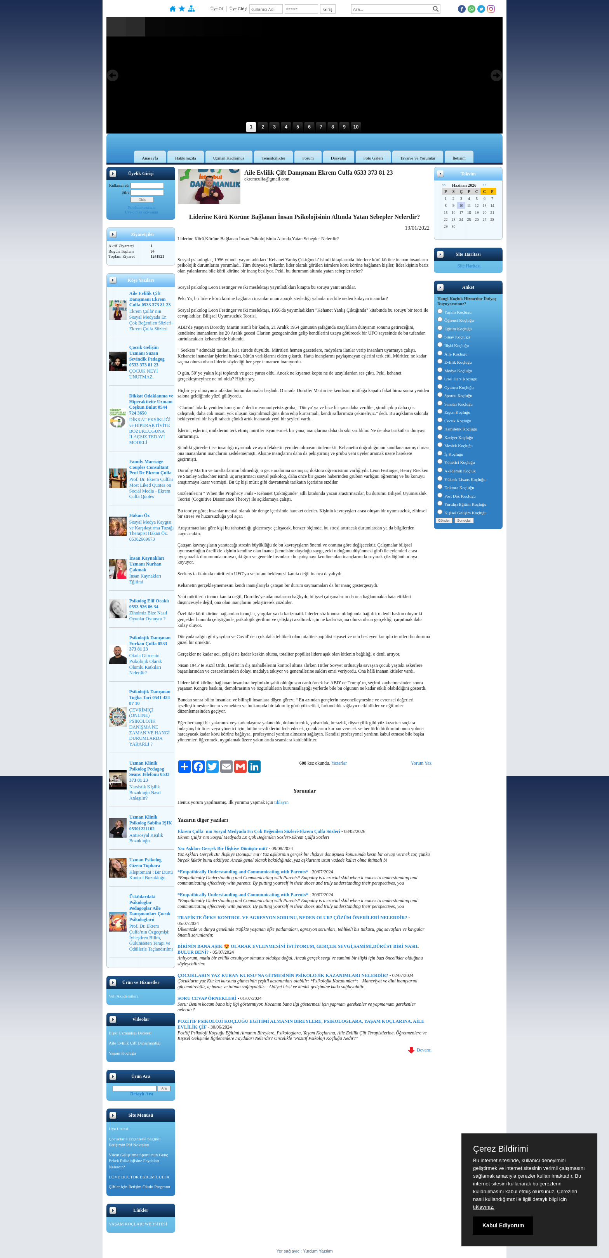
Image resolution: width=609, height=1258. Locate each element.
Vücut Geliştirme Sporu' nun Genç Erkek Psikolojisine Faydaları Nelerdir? (138, 1160)
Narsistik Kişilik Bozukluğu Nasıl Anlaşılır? (145, 792)
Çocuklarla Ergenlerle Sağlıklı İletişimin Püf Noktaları (135, 1142)
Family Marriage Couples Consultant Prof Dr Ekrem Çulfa (150, 467)
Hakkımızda (185, 158)
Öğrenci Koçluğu (455, 320)
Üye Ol (217, 8)
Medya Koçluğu (454, 370)
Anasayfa (150, 158)
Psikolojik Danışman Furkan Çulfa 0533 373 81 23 (150, 643)
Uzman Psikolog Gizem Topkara (145, 862)
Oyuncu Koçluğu (455, 387)
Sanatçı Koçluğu (455, 404)
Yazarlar (339, 763)
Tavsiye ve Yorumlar (417, 158)
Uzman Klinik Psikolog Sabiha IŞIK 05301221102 (150, 822)
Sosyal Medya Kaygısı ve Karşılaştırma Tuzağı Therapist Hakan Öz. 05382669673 (151, 530)
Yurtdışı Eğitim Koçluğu (461, 504)
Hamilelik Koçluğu (457, 429)
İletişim (459, 158)
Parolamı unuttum (142, 207)
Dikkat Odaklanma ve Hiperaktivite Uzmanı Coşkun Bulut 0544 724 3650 (151, 404)
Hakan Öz (139, 515)
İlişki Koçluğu (453, 345)
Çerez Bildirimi (500, 1149)
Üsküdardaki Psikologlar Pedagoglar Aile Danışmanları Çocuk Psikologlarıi (150, 908)
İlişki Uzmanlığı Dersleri (130, 1033)
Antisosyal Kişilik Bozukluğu (146, 838)
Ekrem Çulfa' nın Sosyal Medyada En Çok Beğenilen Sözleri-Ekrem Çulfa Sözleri (151, 320)
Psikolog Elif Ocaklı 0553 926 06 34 (149, 603)
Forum (307, 158)
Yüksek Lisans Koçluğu (461, 479)
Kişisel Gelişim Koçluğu (462, 512)
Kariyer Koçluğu (455, 437)
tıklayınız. (483, 1207)
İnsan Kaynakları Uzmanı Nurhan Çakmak (146, 564)
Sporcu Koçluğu (454, 395)
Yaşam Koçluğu (122, 1053)
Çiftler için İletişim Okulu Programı (139, 1186)
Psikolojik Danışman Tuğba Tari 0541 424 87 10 (150, 697)
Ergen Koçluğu (453, 412)
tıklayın (281, 802)
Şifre (125, 192)
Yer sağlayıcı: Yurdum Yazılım (304, 1251)
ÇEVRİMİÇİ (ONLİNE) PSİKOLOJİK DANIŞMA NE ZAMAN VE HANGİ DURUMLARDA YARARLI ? (149, 727)
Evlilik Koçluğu (454, 362)
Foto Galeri (373, 158)
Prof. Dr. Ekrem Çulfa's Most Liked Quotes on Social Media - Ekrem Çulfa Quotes (151, 488)
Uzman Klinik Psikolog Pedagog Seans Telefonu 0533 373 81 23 (149, 771)
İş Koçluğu (450, 454)
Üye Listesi (118, 1128)
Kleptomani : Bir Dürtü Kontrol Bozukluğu (151, 875)
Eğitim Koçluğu (454, 328)
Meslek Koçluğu (455, 445)
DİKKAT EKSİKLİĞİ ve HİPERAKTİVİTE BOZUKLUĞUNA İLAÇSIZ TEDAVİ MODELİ (150, 431)
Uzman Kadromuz (229, 158)
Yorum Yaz (421, 763)
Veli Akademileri (123, 996)
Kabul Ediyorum (503, 1225)
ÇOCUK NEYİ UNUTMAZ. (143, 374)
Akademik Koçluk (456, 470)
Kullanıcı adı (119, 185)
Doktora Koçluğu (455, 487)
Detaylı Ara (141, 1094)
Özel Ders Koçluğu (457, 379)
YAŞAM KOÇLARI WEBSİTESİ (138, 1224)
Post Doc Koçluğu (456, 496)
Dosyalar (338, 158)
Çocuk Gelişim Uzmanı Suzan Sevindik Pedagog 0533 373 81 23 (147, 356)
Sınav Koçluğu (453, 337)
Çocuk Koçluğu (454, 420)
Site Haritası (469, 266)
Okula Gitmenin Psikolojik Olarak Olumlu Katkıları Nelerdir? (145, 664)
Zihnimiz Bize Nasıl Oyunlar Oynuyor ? (148, 615)
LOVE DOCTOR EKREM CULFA (139, 1177)
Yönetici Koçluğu (456, 462)
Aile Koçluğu (452, 354)
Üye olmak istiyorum (141, 212)
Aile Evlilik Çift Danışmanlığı (135, 1043)
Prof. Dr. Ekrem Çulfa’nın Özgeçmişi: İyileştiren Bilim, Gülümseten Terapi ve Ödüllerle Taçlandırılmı (151, 937)
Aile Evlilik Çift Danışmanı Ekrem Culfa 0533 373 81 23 (150, 299)
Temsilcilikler (273, 158)
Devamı (420, 1050)
